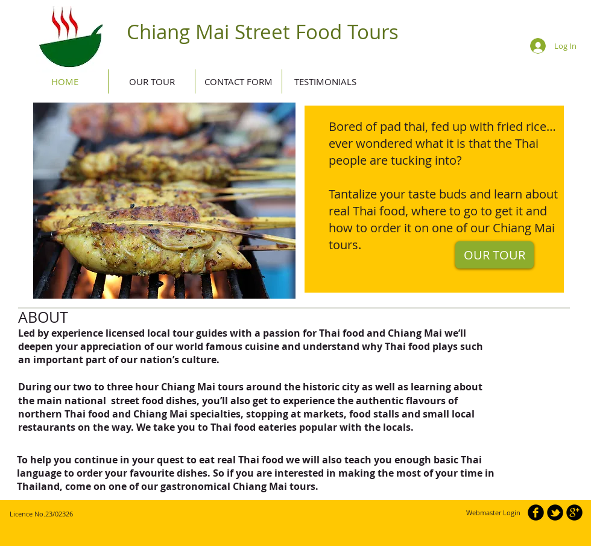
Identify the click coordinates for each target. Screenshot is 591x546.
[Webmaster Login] (493, 513)
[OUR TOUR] (494, 254)
